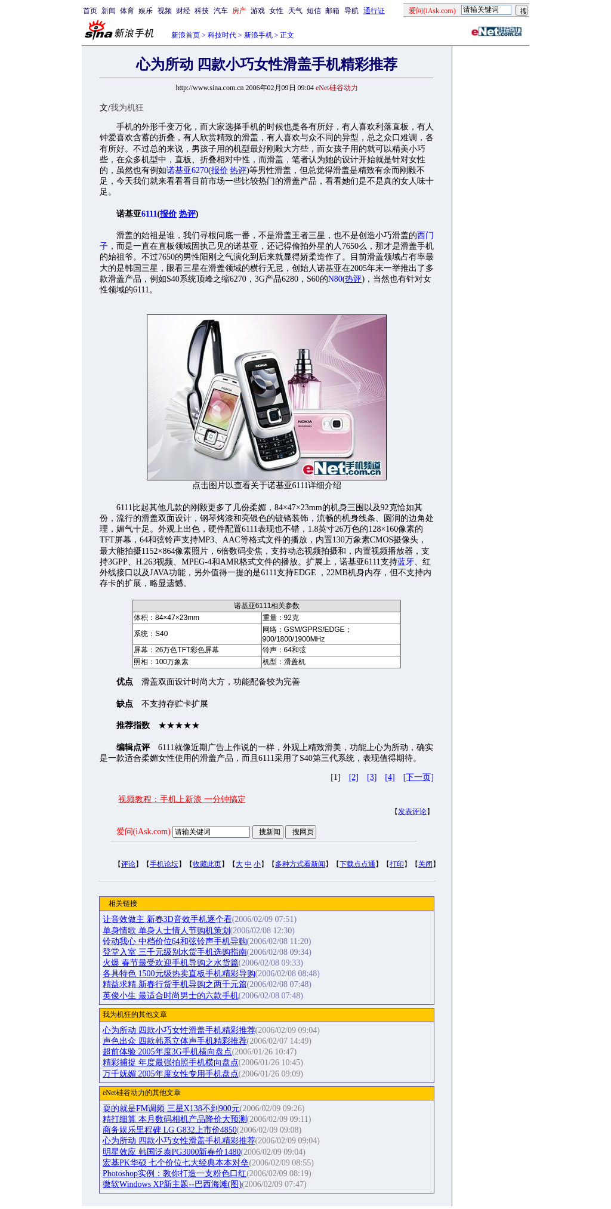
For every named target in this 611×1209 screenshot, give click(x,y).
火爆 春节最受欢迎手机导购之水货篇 (171, 962)
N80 (335, 279)
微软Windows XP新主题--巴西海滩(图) (172, 1184)
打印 (397, 864)
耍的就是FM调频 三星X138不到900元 (171, 1108)
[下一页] (418, 777)
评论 (128, 864)
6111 (149, 213)
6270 (200, 170)
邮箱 (332, 11)
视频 (165, 11)
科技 (202, 11)
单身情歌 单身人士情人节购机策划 (166, 930)
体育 (127, 11)
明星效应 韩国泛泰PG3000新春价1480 (171, 1152)
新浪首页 (185, 35)
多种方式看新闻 (300, 864)
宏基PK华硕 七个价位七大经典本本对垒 (176, 1162)
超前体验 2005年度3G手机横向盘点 (167, 1051)
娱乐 (145, 11)
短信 (314, 11)
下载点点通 (357, 864)
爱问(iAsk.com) (143, 831)
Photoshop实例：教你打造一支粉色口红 (174, 1173)
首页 (90, 11)
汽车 (221, 11)
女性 (276, 11)
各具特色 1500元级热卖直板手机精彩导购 (179, 973)
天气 (295, 11)
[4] (389, 777)
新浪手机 (258, 35)
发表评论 (412, 811)
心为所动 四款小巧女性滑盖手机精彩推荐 (179, 1030)
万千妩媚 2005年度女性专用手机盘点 (171, 1073)
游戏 (258, 11)
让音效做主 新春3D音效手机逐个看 (167, 919)
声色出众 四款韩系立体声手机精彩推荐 (175, 1041)
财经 (183, 11)
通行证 (374, 11)
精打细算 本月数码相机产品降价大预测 (175, 1119)
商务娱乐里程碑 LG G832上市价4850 (170, 1129)
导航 (351, 11)
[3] (372, 777)
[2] (354, 777)
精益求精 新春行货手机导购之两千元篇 (175, 984)
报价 (219, 170)
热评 (238, 170)
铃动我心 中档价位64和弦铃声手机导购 (175, 941)
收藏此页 (207, 864)
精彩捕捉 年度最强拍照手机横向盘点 (171, 1062)
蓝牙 (405, 561)
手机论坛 (164, 864)
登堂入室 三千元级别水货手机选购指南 (175, 952)
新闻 (108, 11)
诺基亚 (179, 170)
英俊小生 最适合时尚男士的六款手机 (171, 995)
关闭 (425, 864)
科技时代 (222, 35)
